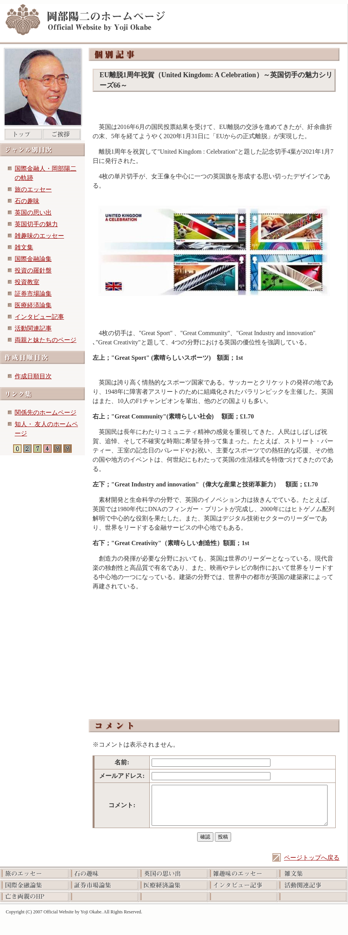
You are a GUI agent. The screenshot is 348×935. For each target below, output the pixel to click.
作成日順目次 (33, 376)
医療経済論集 (33, 305)
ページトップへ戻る (312, 857)
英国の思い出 (33, 212)
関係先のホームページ (45, 412)
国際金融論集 (33, 259)
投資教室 (27, 282)
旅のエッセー (33, 189)
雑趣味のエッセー (39, 235)
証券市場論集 (33, 293)
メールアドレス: (121, 775)
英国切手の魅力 (36, 224)
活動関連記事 (33, 328)
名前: (122, 762)
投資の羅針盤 (33, 270)
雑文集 (24, 247)
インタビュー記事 (39, 316)
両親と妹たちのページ (45, 340)
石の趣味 (27, 201)
